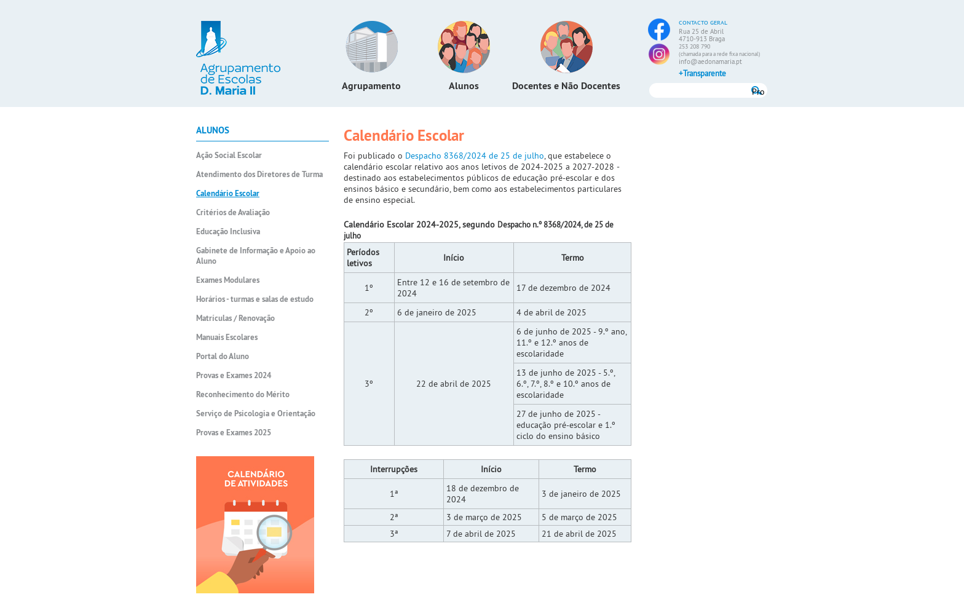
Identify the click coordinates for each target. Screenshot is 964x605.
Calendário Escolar (227, 193)
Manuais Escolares (227, 337)
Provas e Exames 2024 (233, 375)
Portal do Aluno (222, 356)
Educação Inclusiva (228, 231)
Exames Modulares (227, 280)
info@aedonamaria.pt (710, 61)
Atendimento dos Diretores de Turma (259, 174)
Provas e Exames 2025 (233, 432)
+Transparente (702, 73)
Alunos (464, 85)
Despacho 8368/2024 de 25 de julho (474, 155)
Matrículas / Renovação (235, 318)
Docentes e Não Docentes (566, 85)
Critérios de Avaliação (233, 212)
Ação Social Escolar (229, 155)
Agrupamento (371, 85)
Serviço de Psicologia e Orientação (255, 413)
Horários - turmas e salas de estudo (255, 299)
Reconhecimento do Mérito (243, 394)
